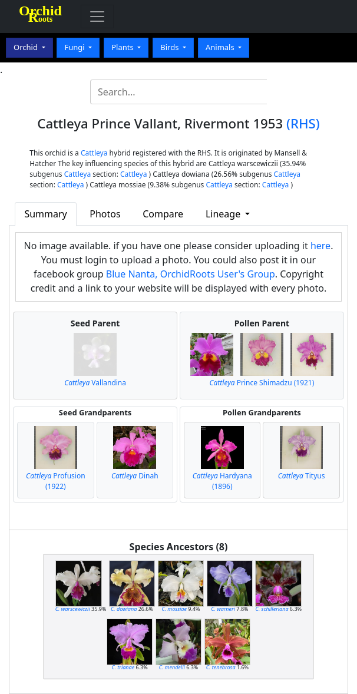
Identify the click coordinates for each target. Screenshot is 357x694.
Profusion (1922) (55, 481)
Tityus (301, 476)
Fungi (75, 47)
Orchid (26, 47)
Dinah (134, 476)
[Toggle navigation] (97, 16)
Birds (170, 47)
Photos (105, 213)
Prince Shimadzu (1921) (261, 383)
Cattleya (94, 153)
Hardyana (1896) (222, 481)
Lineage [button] (224, 213)
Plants (123, 47)
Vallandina (95, 383)
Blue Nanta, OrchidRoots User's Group (190, 273)
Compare (163, 213)
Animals (221, 47)
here (320, 245)
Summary (45, 213)
